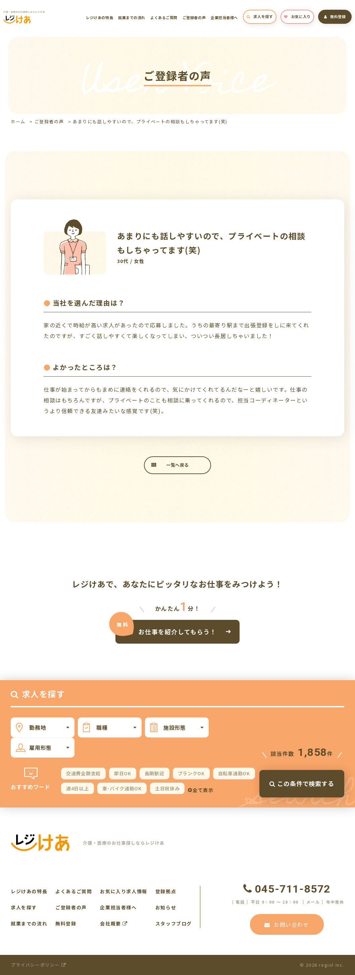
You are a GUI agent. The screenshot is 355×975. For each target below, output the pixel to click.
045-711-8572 (287, 889)
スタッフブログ (173, 923)
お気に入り (297, 16)
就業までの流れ (131, 17)
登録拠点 (165, 891)
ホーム (18, 121)
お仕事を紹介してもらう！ (177, 631)
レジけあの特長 (99, 17)
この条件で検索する (301, 783)
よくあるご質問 (164, 17)
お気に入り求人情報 (123, 891)
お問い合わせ (286, 924)
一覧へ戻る (177, 465)
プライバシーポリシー (38, 965)
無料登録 (335, 16)
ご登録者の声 (194, 17)
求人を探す (260, 16)
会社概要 (114, 923)
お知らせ (165, 907)
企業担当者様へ (224, 17)
